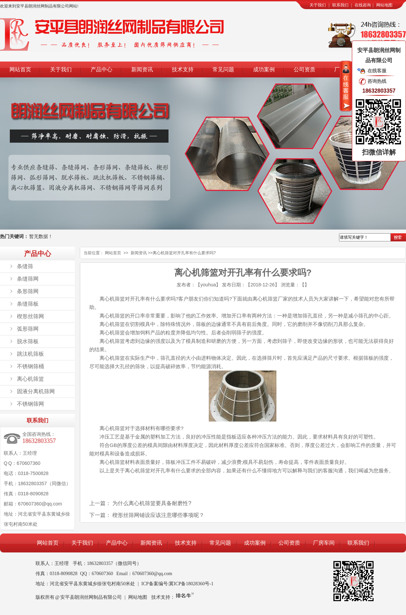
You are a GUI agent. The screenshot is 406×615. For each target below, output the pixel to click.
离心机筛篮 (30, 379)
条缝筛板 (28, 304)
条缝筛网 (28, 279)
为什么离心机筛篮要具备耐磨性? (151, 503)
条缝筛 (25, 266)
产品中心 (101, 69)
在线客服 (376, 70)
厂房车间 (324, 543)
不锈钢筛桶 (30, 366)
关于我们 (318, 5)
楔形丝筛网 (30, 316)
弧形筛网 (28, 329)
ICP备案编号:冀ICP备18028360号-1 (177, 583)
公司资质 (304, 69)
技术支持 (183, 69)
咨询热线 (376, 81)
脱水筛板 (28, 341)
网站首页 (20, 69)
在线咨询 (363, 5)
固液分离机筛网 (36, 391)
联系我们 (340, 5)
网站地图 (384, 5)
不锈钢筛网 (30, 404)
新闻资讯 (142, 69)
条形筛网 (28, 291)
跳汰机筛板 (30, 354)
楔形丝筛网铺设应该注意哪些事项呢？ (158, 515)
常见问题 (223, 69)
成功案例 (264, 69)
